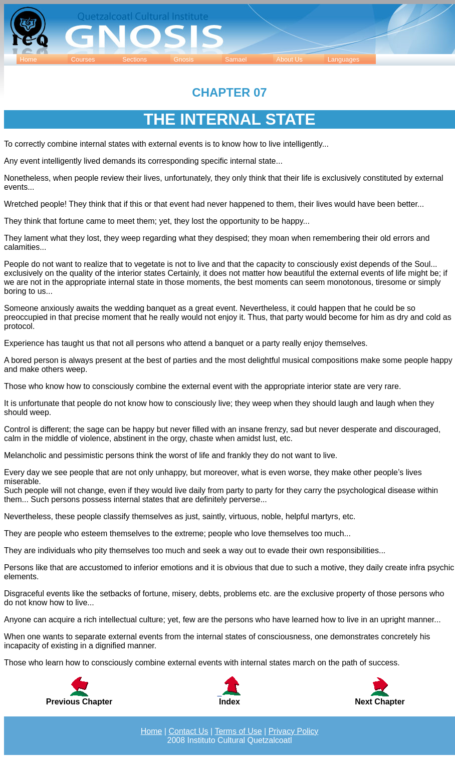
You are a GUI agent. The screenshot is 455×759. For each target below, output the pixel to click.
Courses (83, 59)
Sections (134, 59)
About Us (289, 59)
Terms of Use (238, 731)
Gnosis (184, 59)
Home (28, 59)
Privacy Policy (294, 731)
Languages (343, 59)
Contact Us (188, 731)
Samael (236, 59)
